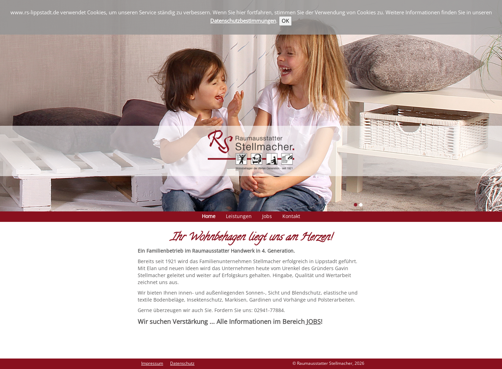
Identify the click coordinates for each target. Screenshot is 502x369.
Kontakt (291, 216)
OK (285, 20)
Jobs (267, 216)
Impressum (152, 363)
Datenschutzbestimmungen (243, 20)
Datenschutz (182, 363)
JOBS (313, 321)
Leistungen (239, 216)
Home (208, 216)
